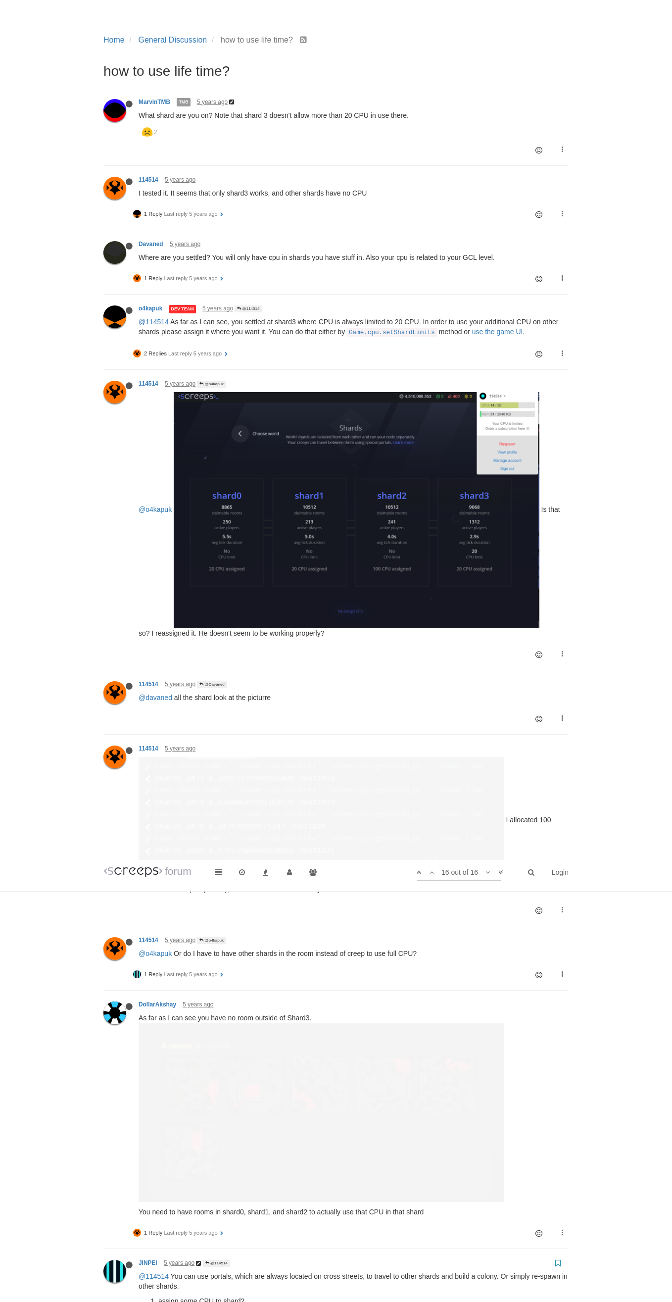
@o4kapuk (211, 384)
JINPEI (148, 719)
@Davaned (211, 448)
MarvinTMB (154, 102)
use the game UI (497, 332)
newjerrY (151, 1074)
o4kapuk (150, 308)
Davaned (151, 244)
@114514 (248, 308)
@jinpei (150, 852)
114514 (148, 179)
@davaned (155, 461)
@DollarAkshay (215, 903)
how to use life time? (224, 981)
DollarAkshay (157, 640)
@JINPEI (210, 839)
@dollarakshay (162, 916)
